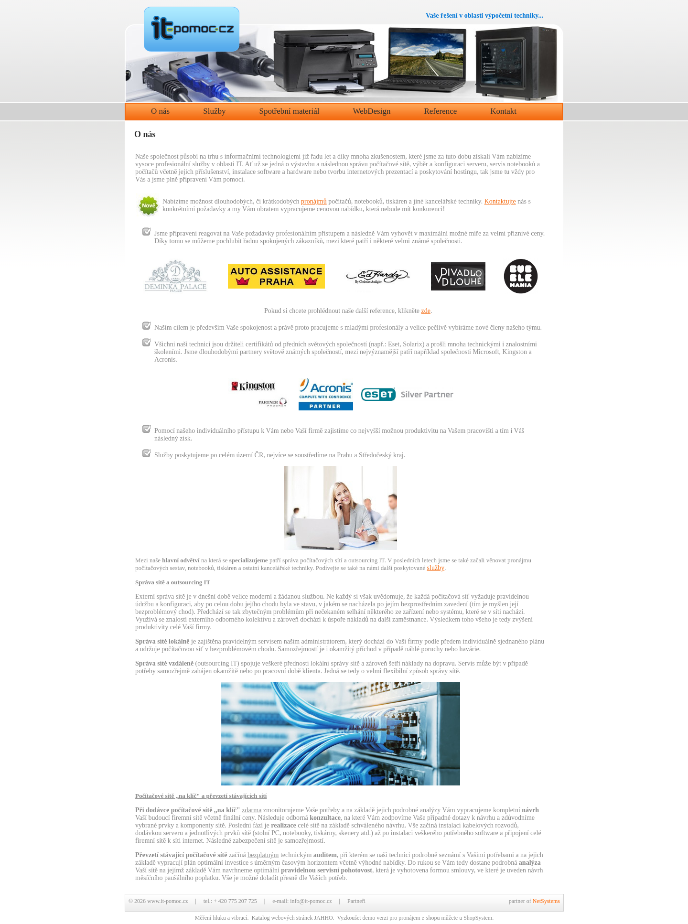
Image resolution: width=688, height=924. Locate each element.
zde (425, 310)
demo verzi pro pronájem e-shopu (401, 917)
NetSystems (546, 901)
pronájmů (314, 201)
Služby (214, 111)
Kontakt (503, 111)
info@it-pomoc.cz (311, 901)
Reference (440, 111)
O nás (160, 111)
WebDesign (372, 111)
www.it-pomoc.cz (167, 901)
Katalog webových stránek (281, 917)
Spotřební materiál (289, 111)
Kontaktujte (500, 201)
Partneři (356, 901)
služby (436, 567)
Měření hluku (210, 917)
